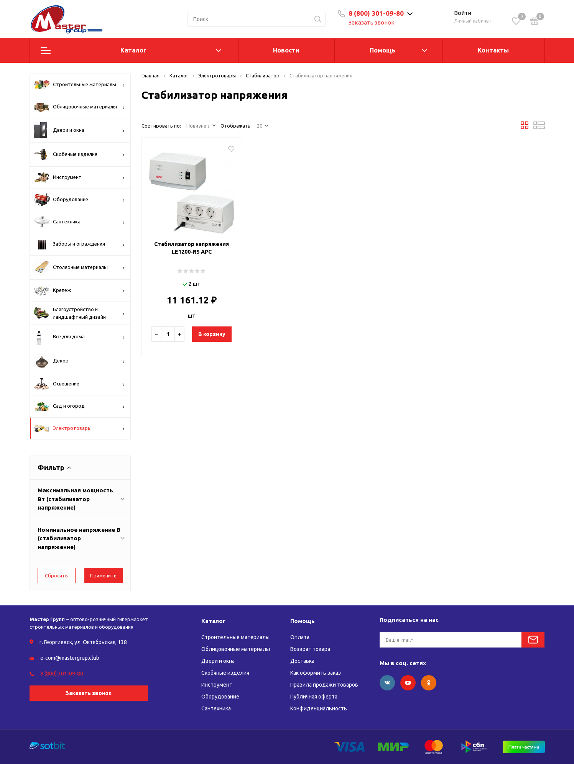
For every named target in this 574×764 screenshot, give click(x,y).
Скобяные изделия (79, 154)
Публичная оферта (313, 697)
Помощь (382, 50)
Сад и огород (79, 406)
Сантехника (79, 221)
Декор (79, 361)
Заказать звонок (372, 22)
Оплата (299, 637)
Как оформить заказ (315, 673)
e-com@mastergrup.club (69, 658)
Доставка (302, 661)
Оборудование (79, 199)
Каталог (133, 50)
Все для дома (79, 337)
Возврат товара (310, 649)
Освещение (79, 384)
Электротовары (79, 428)
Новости (286, 50)
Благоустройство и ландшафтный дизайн (79, 313)
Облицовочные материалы (79, 107)
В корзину (211, 334)
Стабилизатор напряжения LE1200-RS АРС (191, 248)
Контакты (493, 50)
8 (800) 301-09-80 (376, 13)
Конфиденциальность (318, 708)
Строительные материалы (79, 84)
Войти (462, 13)
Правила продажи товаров (324, 685)
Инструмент (79, 177)
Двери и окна (79, 130)
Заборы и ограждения (79, 244)
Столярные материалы (79, 267)
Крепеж (79, 290)
